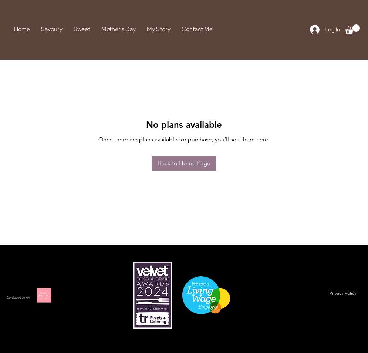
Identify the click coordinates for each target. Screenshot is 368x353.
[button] (352, 29)
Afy (28, 297)
